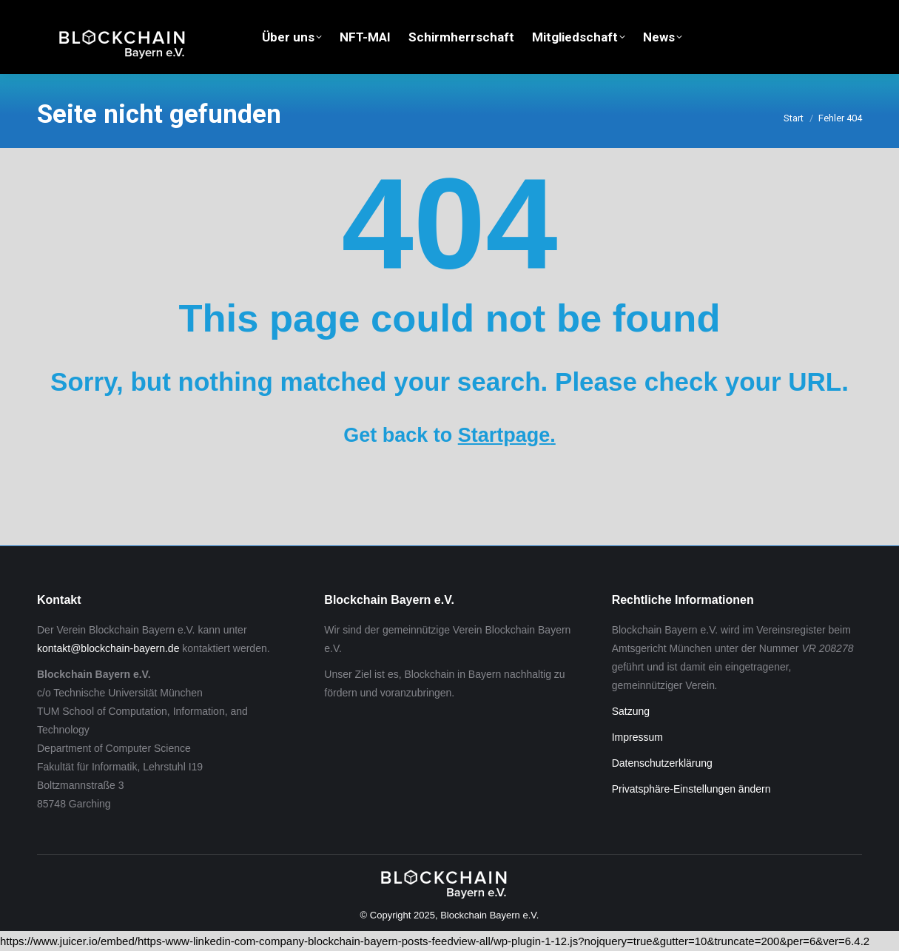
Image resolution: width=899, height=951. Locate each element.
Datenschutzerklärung (662, 763)
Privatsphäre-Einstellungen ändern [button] (691, 789)
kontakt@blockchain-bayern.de (108, 648)
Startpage (504, 435)
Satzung (631, 711)
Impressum (637, 737)
